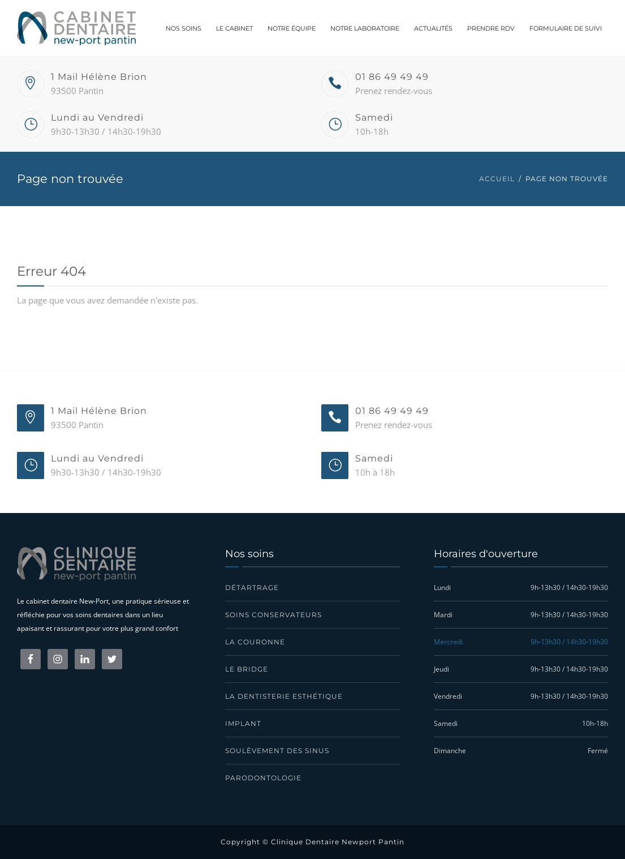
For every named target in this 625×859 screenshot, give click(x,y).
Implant (243, 723)
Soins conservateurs (273, 614)
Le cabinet (234, 28)
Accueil (497, 178)
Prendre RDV (491, 28)
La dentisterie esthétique (284, 696)
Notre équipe (292, 28)
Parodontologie (263, 777)
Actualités (433, 28)
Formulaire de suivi (565, 28)
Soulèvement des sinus (277, 750)
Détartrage (252, 587)
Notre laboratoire (364, 28)
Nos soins (183, 28)
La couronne (255, 642)
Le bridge (246, 669)
